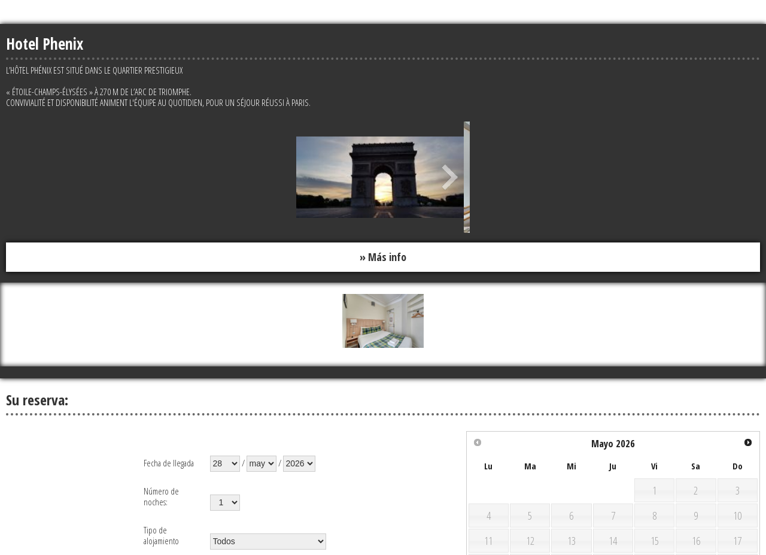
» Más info (383, 257)
